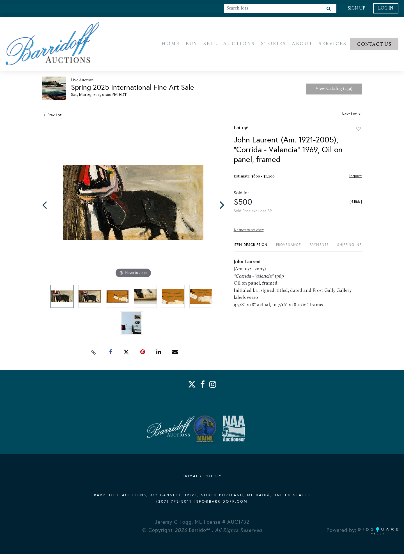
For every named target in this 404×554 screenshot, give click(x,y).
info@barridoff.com (221, 502)
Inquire (355, 176)
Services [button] (333, 44)
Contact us (374, 44)
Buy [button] (192, 44)
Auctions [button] (239, 44)
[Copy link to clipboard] (93, 352)
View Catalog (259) (334, 89)
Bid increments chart (249, 231)
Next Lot (351, 114)
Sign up (356, 8)
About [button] (302, 44)
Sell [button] (210, 44)
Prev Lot (52, 116)
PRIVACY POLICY (202, 476)
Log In (385, 8)
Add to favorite (358, 130)
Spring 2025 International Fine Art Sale (132, 88)
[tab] (251, 248)
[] (356, 202)
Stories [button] (273, 44)
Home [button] (171, 44)
